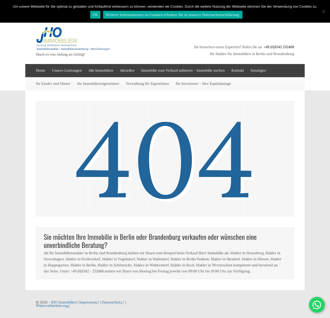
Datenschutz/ (113, 302)
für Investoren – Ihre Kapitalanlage (203, 83)
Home (40, 70)
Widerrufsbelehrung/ (53, 306)
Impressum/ (89, 302)
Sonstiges (258, 70)
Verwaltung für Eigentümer (147, 83)
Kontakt (237, 70)
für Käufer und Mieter (53, 83)
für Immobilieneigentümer (98, 83)
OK (95, 15)
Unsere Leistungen (67, 70)
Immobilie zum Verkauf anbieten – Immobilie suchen (183, 70)
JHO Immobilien (63, 302)
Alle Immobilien (101, 70)
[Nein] (323, 11)
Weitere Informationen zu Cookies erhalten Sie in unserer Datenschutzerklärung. (173, 15)
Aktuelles (127, 70)
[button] (317, 305)
